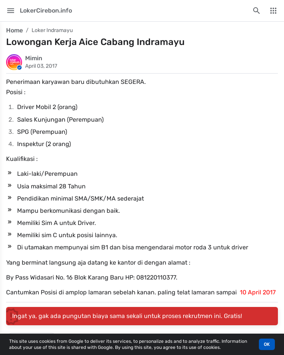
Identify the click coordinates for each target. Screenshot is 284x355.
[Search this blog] (256, 10)
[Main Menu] (10, 10)
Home (14, 30)
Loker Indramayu (52, 30)
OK (267, 344)
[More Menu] (273, 10)
